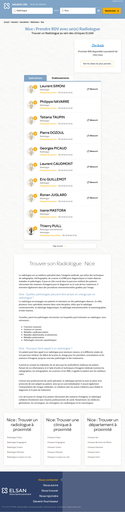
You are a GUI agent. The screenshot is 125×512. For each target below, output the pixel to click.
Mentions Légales (22, 507)
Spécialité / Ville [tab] (19, 4)
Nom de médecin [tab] (38, 4)
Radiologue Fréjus (14, 437)
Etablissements (60, 78)
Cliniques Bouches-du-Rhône (100, 442)
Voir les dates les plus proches (97, 64)
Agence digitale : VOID (74, 507)
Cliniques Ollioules (55, 452)
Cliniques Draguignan (56, 442)
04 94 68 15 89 (71, 235)
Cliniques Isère (94, 452)
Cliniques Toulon (54, 447)
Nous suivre (50, 485)
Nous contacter (48, 480)
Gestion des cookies (50, 507)
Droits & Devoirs (62, 507)
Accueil (6, 22)
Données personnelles (36, 507)
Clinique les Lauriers (48, 92)
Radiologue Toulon (15, 447)
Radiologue (35, 22)
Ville (62, 10)
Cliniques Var (93, 437)
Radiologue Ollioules (15, 452)
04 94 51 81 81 (67, 92)
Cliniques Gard (94, 457)
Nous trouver (50, 490)
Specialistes (24, 22)
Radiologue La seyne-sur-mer (19, 457)
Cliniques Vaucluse (95, 447)
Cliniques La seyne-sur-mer (58, 457)
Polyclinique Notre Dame (50, 235)
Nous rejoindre (48, 496)
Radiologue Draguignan (16, 442)
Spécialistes (35, 78)
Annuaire (14, 22)
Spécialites (14, 10)
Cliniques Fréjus (54, 437)
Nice (42, 22)
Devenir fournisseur (45, 501)
